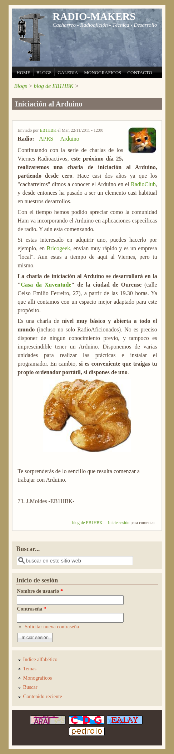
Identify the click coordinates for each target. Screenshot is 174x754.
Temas (29, 668)
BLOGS (44, 72)
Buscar (30, 687)
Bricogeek (58, 248)
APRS (46, 139)
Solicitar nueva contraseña (52, 626)
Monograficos (37, 678)
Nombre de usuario (40, 591)
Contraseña (31, 609)
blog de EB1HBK (54, 86)
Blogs (20, 86)
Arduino (69, 139)
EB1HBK (48, 130)
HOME (23, 72)
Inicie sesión (118, 522)
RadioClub (143, 184)
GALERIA (68, 72)
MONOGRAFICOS (102, 72)
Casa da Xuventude (46, 285)
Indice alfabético (40, 659)
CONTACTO (139, 72)
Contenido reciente (42, 696)
